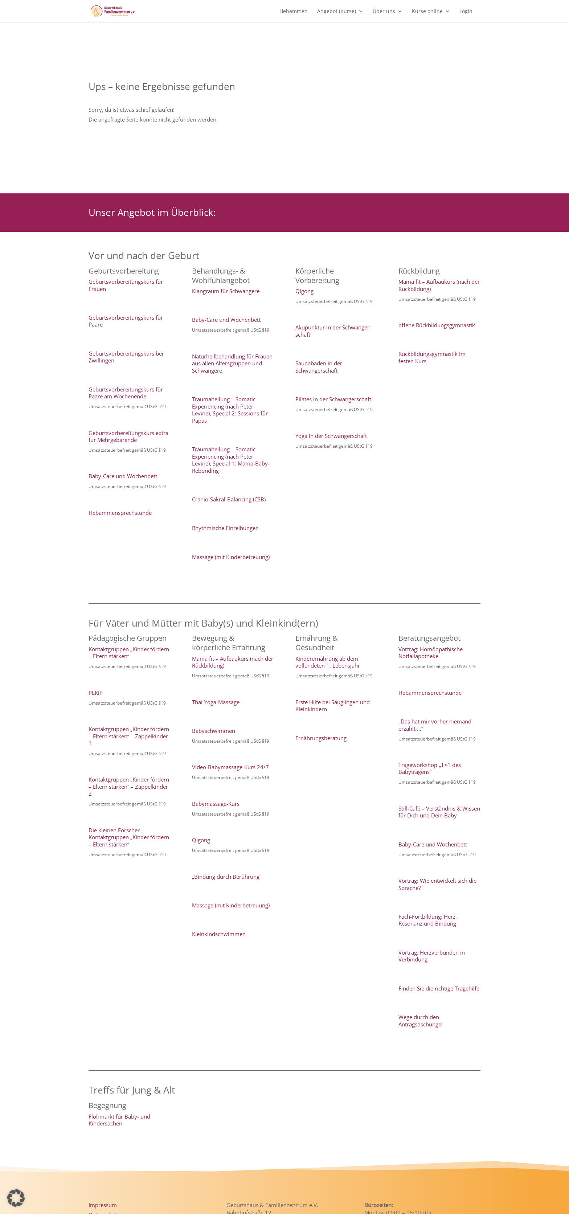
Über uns (384, 12)
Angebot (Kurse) (336, 12)
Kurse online (427, 12)
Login (465, 12)
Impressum (103, 1205)
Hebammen (293, 12)
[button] (16, 1198)
